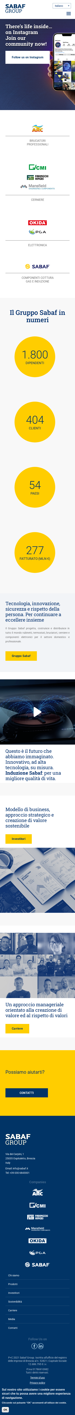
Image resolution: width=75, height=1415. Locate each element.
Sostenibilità (15, 1301)
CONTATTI (27, 1093)
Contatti (12, 1327)
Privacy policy (37, 1382)
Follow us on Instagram (37, 64)
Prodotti (12, 1284)
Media (11, 1319)
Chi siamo (13, 1275)
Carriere (17, 1028)
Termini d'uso (37, 1377)
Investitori (18, 839)
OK (5, 1409)
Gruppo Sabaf (21, 656)
